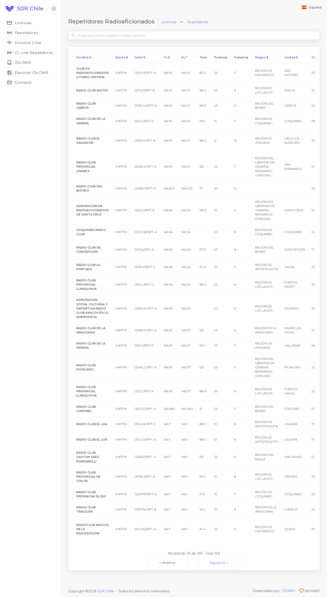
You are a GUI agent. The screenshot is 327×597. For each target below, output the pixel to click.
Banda (120, 57)
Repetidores (197, 22)
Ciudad (289, 57)
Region (260, 57)
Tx (165, 57)
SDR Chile (105, 591)
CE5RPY (289, 591)
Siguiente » (219, 563)
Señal (138, 57)
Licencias (168, 22)
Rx (183, 57)
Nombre (82, 57)
